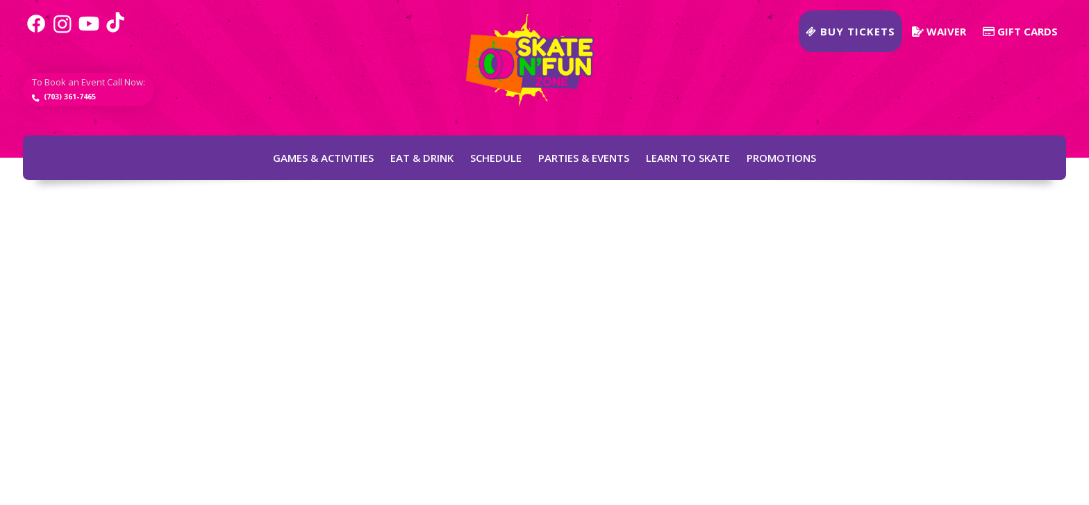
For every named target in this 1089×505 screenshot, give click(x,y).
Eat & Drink (422, 158)
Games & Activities (323, 158)
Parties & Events (583, 158)
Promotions (781, 158)
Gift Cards (1020, 31)
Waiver (939, 31)
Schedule (496, 158)
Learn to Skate (688, 158)
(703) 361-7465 (96, 102)
